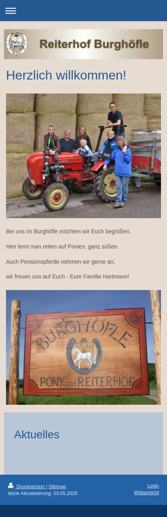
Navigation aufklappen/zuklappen (83, 10)
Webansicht (146, 492)
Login (153, 486)
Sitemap (57, 486)
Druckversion (27, 486)
